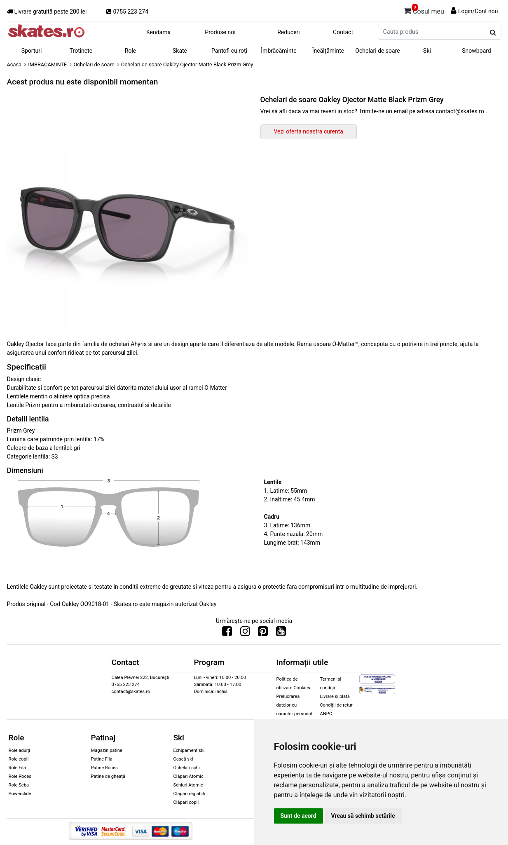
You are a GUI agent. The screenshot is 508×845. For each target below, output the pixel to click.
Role (130, 50)
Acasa (14, 64)
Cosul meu (424, 10)
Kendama (158, 32)
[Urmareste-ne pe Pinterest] (263, 633)
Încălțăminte (328, 50)
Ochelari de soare (377, 50)
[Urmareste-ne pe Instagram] (245, 633)
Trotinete (81, 50)
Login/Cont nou (478, 11)
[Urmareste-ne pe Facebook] (227, 633)
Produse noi (220, 32)
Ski (427, 50)
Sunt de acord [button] (298, 815)
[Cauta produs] (493, 32)
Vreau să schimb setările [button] (363, 815)
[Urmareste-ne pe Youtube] (281, 633)
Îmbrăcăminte (278, 50)
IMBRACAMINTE (47, 64)
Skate (180, 50)
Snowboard (476, 50)
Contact (343, 32)
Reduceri (288, 32)
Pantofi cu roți (229, 50)
